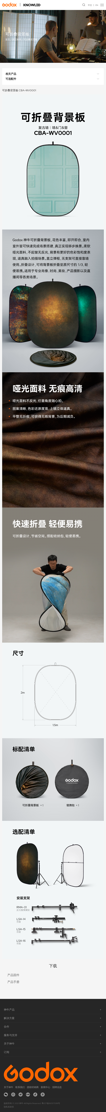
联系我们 (20, 1087)
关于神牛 (8, 1087)
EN (96, 5)
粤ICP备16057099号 (51, 1103)
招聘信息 (57, 1087)
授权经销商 (33, 1087)
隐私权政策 (9, 1107)
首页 (7, 39)
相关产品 (53, 73)
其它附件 (16, 39)
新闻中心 (45, 1087)
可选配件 (53, 78)
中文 (90, 5)
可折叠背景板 (30, 39)
